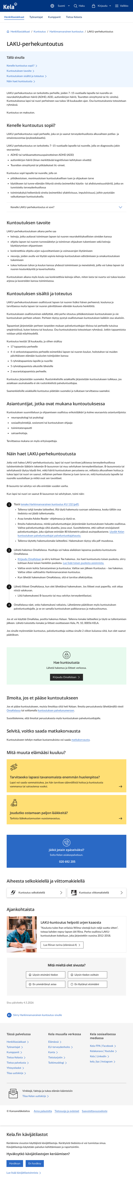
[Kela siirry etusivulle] (10, 6)
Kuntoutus (40, 31)
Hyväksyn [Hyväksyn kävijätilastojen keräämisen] (14, 1163)
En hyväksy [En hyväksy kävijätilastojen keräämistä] (34, 1163)
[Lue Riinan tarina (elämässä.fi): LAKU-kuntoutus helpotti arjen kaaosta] (62, 945)
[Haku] (57, 6)
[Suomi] (77, 6)
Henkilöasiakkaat (18, 31)
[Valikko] (122, 6)
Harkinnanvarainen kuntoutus (66, 31)
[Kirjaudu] (101, 6)
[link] (14, 17)
